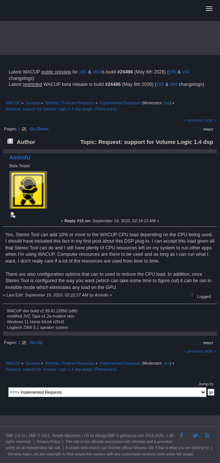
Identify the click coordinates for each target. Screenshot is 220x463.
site (76, 442)
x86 (83, 72)
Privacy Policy (48, 442)
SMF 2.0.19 (15, 436)
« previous (193, 120)
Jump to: (206, 384)
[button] (209, 9)
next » (210, 120)
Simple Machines (66, 436)
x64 (96, 72)
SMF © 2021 (39, 436)
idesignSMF (105, 436)
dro (167, 103)
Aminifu (19, 157)
